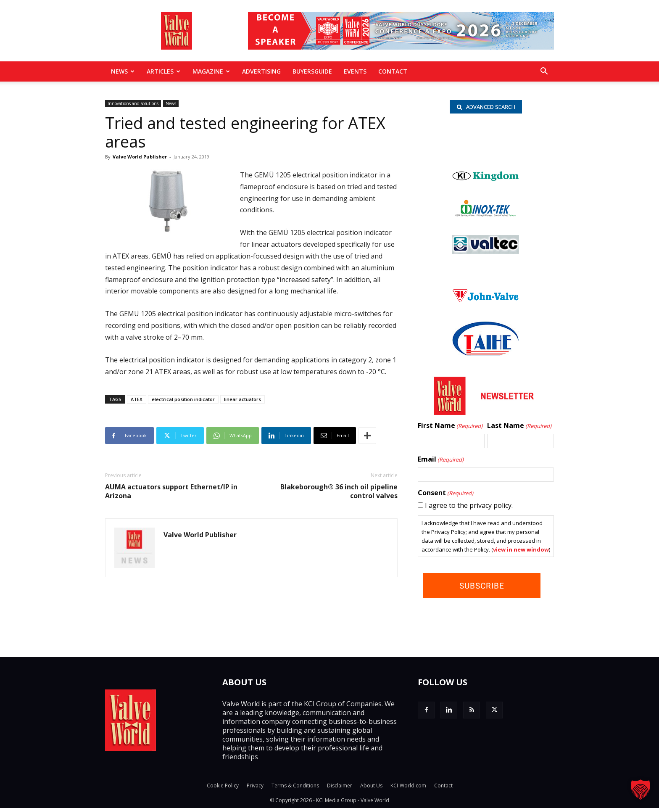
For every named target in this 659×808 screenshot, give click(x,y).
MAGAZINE (211, 71)
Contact (392, 71)
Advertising (261, 71)
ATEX (136, 399)
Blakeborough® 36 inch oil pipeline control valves (339, 491)
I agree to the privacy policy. (469, 505)
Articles (163, 71)
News (122, 71)
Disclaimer (339, 785)
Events (355, 71)
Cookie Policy (223, 785)
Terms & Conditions (295, 785)
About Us (371, 785)
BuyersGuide (312, 71)
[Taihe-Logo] (485, 353)
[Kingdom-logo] (486, 179)
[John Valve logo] (485, 301)
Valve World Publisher (140, 156)
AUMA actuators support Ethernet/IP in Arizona (171, 491)
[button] (544, 72)
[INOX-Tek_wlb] (485, 214)
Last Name (519, 426)
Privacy (255, 785)
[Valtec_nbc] (485, 251)
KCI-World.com (408, 785)
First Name (450, 426)
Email (441, 460)
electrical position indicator (183, 399)
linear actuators (242, 399)
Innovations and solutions (133, 103)
